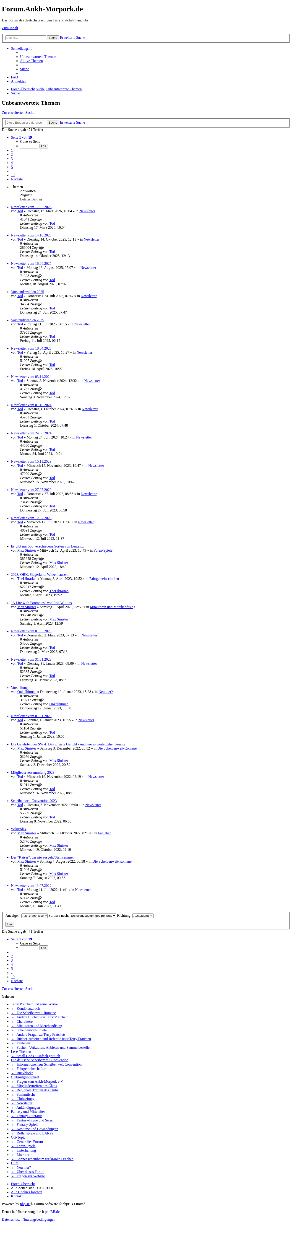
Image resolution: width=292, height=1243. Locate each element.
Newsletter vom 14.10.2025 (31, 235)
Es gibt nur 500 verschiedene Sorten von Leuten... (47, 546)
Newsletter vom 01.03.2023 (31, 631)
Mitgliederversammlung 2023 (33, 772)
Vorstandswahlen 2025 (27, 292)
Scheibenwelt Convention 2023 (34, 801)
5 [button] (12, 167)
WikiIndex (18, 829)
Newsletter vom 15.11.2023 (31, 461)
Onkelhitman (26, 692)
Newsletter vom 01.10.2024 (31, 405)
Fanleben (105, 833)
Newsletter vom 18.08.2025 (31, 263)
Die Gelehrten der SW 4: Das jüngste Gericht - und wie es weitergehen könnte (68, 744)
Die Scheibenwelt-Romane (117, 748)
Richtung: (135, 915)
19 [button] (13, 175)
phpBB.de (52, 1212)
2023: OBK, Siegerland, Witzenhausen (39, 574)
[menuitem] (38, 57)
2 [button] (12, 154)
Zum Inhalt (10, 28)
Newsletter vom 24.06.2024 (31, 433)
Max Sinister (26, 550)
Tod (20, 211)
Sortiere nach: (82, 915)
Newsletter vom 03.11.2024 (31, 377)
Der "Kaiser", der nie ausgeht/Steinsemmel (42, 857)
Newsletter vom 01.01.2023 (31, 716)
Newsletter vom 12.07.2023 (31, 518)
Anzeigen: (26, 915)
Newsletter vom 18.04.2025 (31, 348)
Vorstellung (19, 688)
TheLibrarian (26, 579)
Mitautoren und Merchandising (112, 607)
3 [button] (12, 159)
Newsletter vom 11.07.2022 (31, 885)
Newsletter (87, 211)
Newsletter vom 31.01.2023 (31, 659)
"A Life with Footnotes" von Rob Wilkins (41, 603)
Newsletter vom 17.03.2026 (31, 207)
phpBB (25, 1204)
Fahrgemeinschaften (104, 579)
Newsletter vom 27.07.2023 (31, 490)
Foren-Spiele (103, 550)
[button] (21, 137)
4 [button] (12, 163)
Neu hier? (106, 692)
